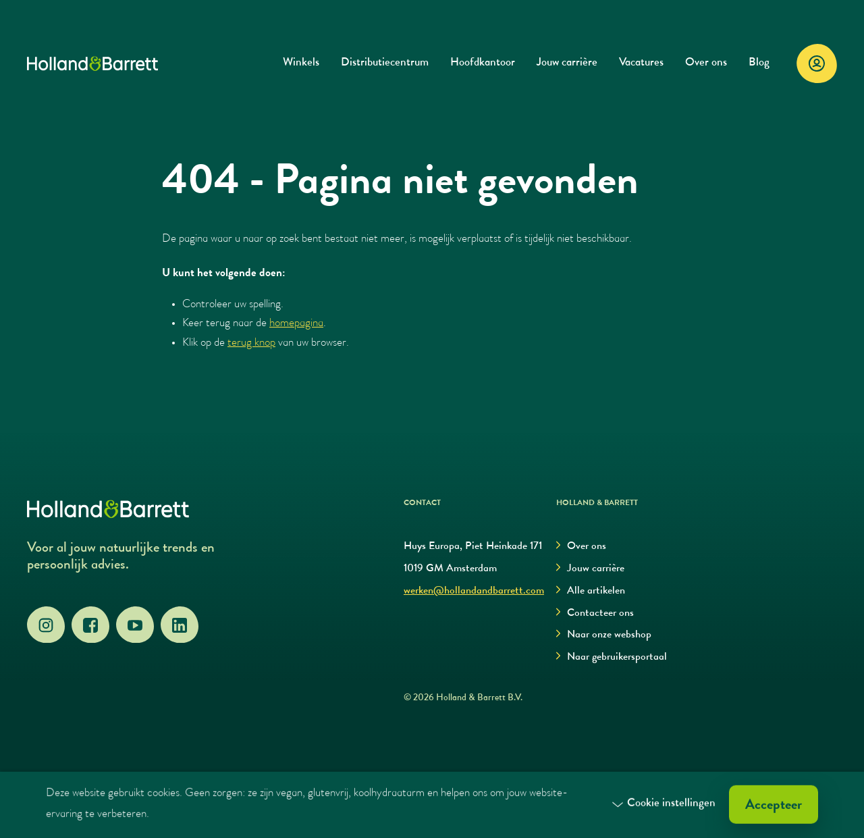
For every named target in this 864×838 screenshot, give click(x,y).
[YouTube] (135, 625)
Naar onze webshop (603, 635)
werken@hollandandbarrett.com (474, 591)
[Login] (816, 63)
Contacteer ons (595, 613)
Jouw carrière (567, 63)
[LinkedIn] (179, 625)
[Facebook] (90, 625)
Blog (759, 63)
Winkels (301, 63)
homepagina (296, 324)
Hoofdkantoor (482, 63)
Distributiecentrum (385, 63)
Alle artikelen (590, 591)
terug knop (251, 343)
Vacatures (641, 63)
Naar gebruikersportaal (611, 657)
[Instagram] (45, 625)
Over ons (706, 63)
